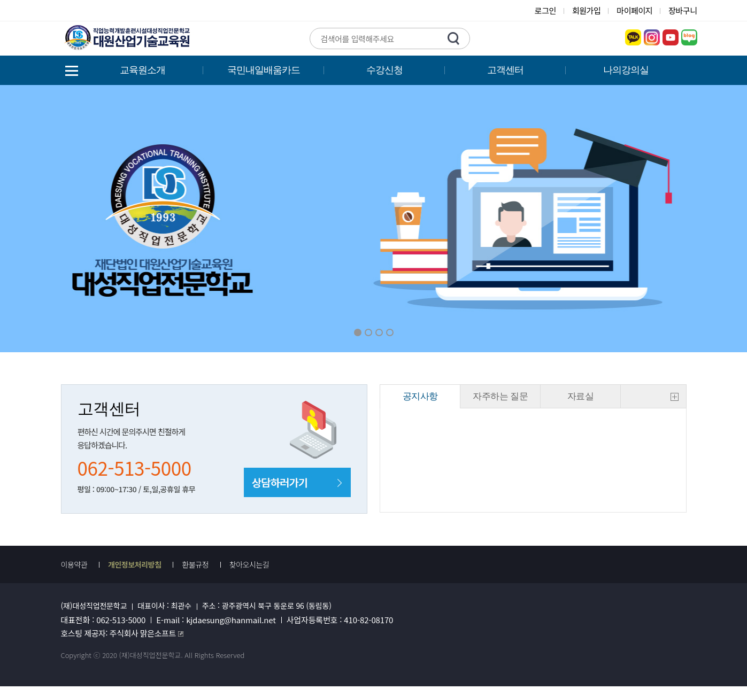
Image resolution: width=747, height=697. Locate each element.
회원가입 (586, 10)
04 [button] (390, 332)
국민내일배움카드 (263, 70)
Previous (139, 218)
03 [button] (379, 332)
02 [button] (368, 332)
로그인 (545, 10)
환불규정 (195, 564)
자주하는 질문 (500, 396)
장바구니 (682, 10)
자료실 (580, 396)
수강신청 (384, 70)
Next (608, 218)
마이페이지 (634, 10)
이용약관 (74, 564)
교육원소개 (142, 70)
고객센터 (505, 70)
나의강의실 (626, 70)
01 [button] (357, 332)
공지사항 (420, 396)
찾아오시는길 (249, 564)
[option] (373, 218)
